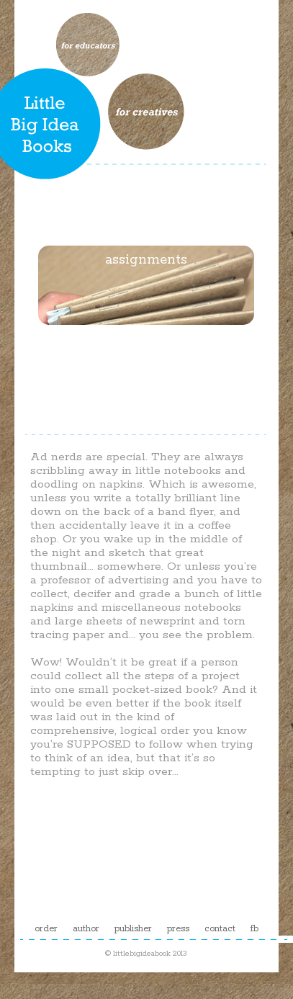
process (146, 173)
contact (219, 928)
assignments (146, 260)
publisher (133, 928)
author (86, 928)
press (178, 928)
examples (146, 346)
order (46, 928)
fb (254, 928)
